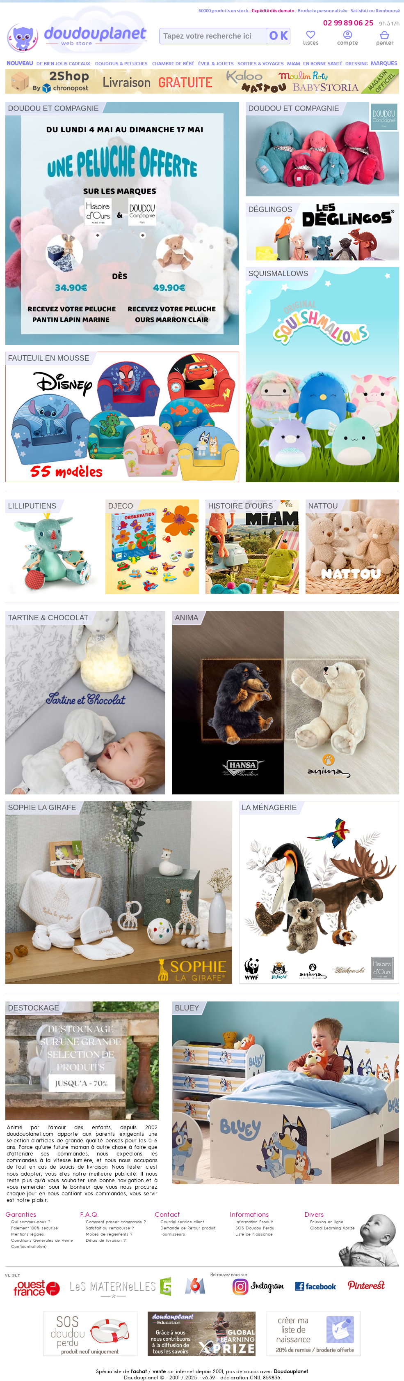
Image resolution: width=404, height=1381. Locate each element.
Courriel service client (182, 1222)
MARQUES (384, 63)
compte (347, 39)
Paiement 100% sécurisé (34, 1228)
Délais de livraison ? (106, 1240)
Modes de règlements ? (109, 1234)
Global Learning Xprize (332, 1228)
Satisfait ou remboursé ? (110, 1228)
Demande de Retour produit (187, 1228)
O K (278, 36)
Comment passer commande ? (116, 1222)
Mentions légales (27, 1234)
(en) (42, 1246)
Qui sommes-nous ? (30, 1222)
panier (384, 39)
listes (311, 39)
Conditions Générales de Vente (42, 1240)
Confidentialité (25, 1246)
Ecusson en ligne (326, 1222)
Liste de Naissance (254, 1234)
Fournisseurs (172, 1234)
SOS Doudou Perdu (254, 1228)
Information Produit (254, 1222)
